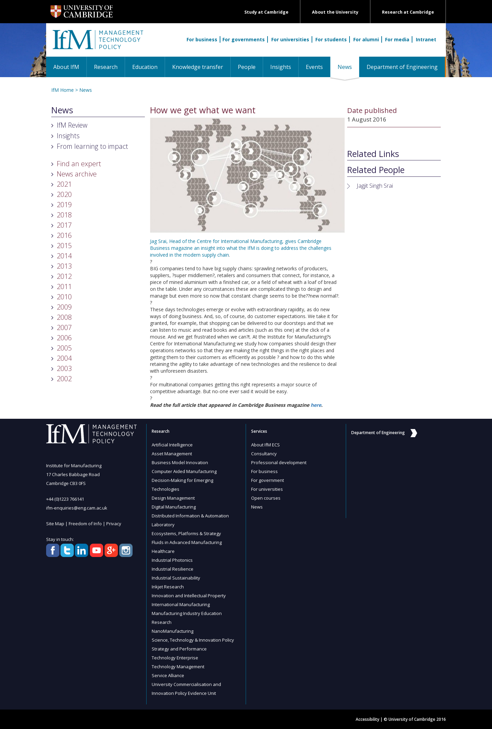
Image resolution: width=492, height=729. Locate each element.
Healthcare (163, 551)
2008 (64, 317)
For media (397, 39)
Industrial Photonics (172, 560)
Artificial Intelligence (172, 445)
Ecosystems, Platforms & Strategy (186, 533)
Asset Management (172, 454)
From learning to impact (92, 146)
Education (145, 67)
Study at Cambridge (266, 12)
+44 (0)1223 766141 (65, 499)
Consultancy (264, 454)
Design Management (173, 498)
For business (202, 39)
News (348, 67)
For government (267, 480)
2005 (64, 348)
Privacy (113, 523)
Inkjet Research (168, 587)
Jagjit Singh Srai (375, 185)
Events (314, 67)
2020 (64, 194)
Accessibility (367, 719)
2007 (64, 327)
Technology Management (178, 666)
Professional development (278, 462)
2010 (64, 296)
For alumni (366, 39)
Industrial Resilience (172, 569)
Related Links (373, 154)
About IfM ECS (265, 445)
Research (106, 67)
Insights (280, 67)
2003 (64, 368)
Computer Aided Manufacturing (184, 471)
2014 (64, 255)
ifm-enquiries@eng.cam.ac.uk (76, 508)
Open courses (266, 498)
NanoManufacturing (172, 631)
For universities (290, 39)
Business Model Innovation (180, 462)
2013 (64, 266)
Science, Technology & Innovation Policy (193, 640)
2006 (64, 337)
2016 (64, 235)
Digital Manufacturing (174, 507)
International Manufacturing (181, 604)
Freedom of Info (85, 523)
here (316, 405)
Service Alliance (168, 675)
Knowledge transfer (197, 67)
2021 (64, 184)
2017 (64, 225)
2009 (64, 307)
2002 (64, 378)
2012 (64, 276)
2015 (64, 245)
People (247, 67)
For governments (243, 39)
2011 (64, 286)
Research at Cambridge (408, 12)
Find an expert (79, 163)
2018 (64, 214)
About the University (335, 12)
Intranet (426, 39)
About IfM (66, 67)
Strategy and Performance (179, 649)
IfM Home (62, 90)
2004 (64, 358)
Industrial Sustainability (176, 578)
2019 (64, 204)
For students (331, 39)
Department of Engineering (402, 67)
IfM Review (72, 125)
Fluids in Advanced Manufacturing (187, 542)
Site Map (55, 523)
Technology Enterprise (175, 658)
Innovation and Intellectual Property (189, 595)
